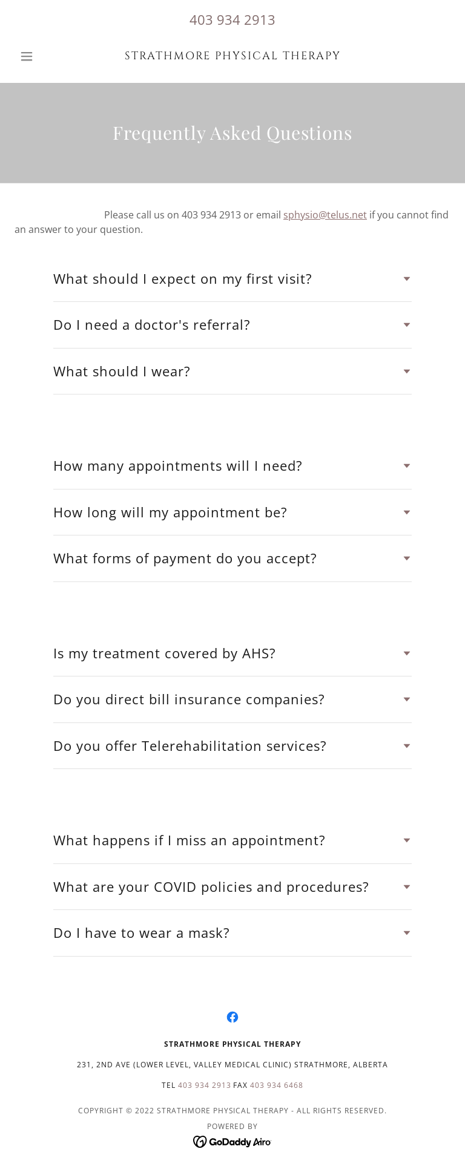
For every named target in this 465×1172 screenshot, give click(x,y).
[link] (232, 55)
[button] (47, 56)
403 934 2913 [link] (232, 19)
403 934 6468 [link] (276, 1085)
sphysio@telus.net (325, 214)
